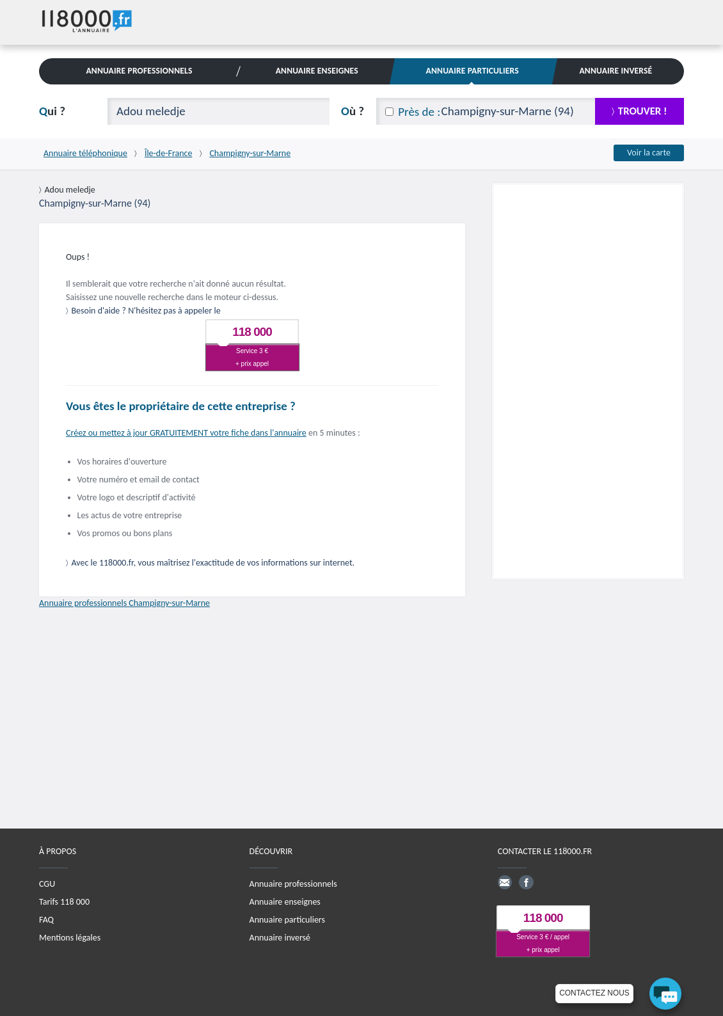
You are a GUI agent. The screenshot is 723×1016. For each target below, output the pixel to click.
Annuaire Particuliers (472, 70)
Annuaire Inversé (615, 70)
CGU (47, 883)
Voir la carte (649, 152)
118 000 (252, 331)
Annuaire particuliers (287, 919)
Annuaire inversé (280, 937)
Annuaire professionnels (293, 883)
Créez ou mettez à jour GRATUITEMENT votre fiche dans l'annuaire (186, 432)
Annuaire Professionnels (139, 70)
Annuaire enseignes (285, 901)
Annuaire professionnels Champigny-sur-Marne (124, 603)
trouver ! (642, 111)
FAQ (46, 919)
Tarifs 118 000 (64, 901)
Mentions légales (69, 937)
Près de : (419, 111)
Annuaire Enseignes (317, 70)
